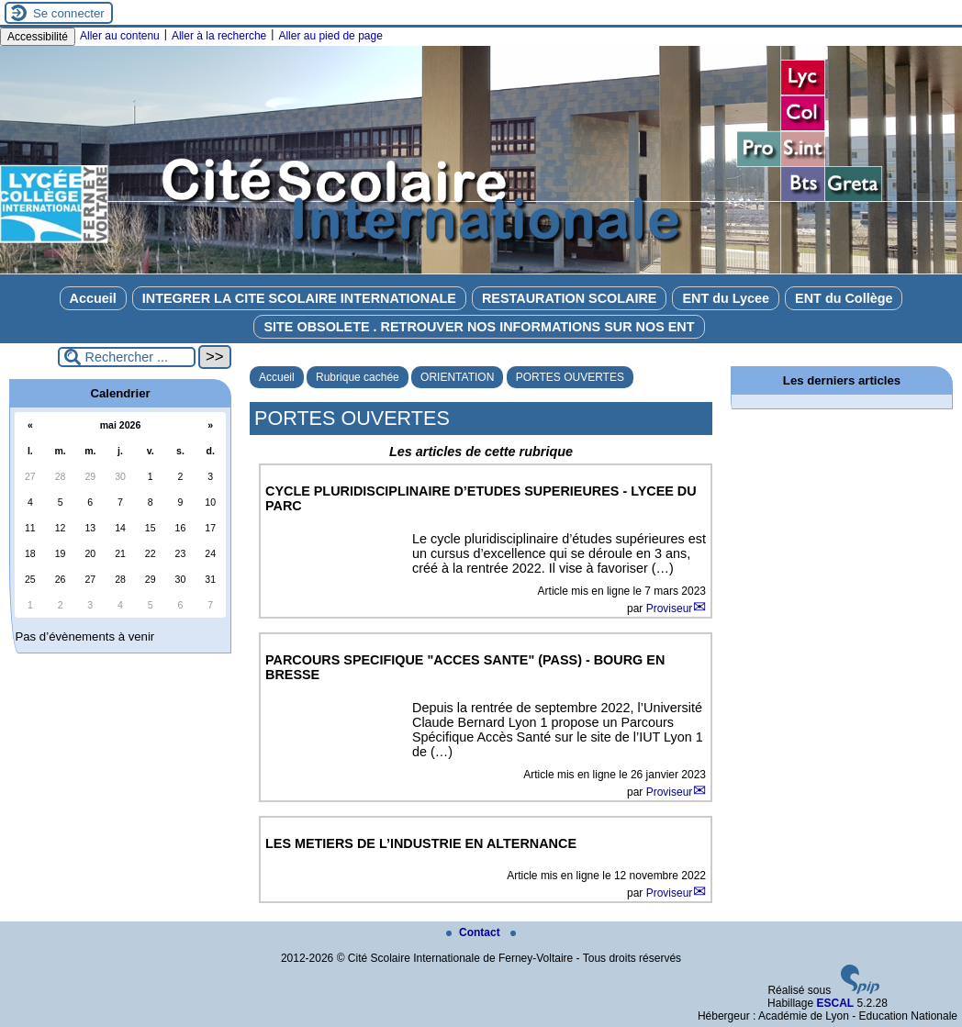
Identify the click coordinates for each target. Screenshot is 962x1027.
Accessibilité (37, 36)
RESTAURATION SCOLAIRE (569, 298)
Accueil (93, 298)
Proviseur (669, 608)
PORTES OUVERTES (570, 377)
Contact (474, 932)
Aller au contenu (120, 35)
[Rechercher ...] (127, 357)
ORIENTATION (457, 377)
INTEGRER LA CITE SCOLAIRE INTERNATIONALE (299, 298)
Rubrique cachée (357, 377)
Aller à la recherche (219, 35)
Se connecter (69, 13)
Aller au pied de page (330, 35)
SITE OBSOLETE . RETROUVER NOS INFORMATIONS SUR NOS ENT (478, 326)
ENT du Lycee (725, 298)
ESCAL (835, 1003)
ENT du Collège (843, 298)
